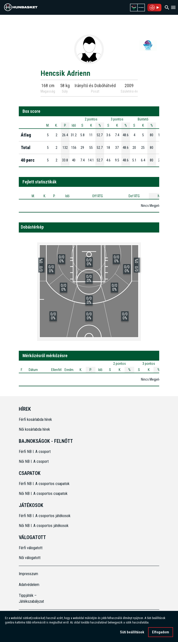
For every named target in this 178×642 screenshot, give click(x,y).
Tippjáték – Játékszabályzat (31, 598)
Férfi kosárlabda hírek (35, 419)
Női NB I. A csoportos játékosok (43, 525)
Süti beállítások (132, 632)
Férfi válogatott (31, 547)
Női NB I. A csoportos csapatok (43, 493)
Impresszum (28, 573)
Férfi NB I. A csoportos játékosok (44, 515)
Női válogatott (30, 557)
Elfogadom (160, 632)
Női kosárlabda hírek (34, 429)
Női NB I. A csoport (34, 461)
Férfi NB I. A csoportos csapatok (44, 483)
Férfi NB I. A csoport (35, 451)
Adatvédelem (29, 584)
